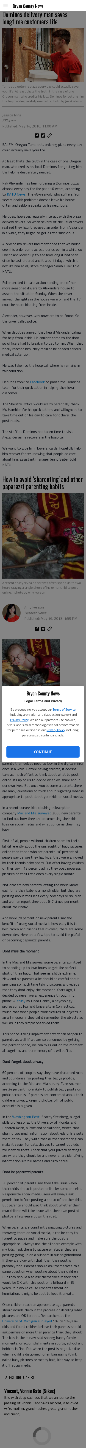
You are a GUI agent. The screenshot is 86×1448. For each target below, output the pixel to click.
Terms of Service (64, 709)
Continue (43, 752)
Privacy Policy (19, 719)
